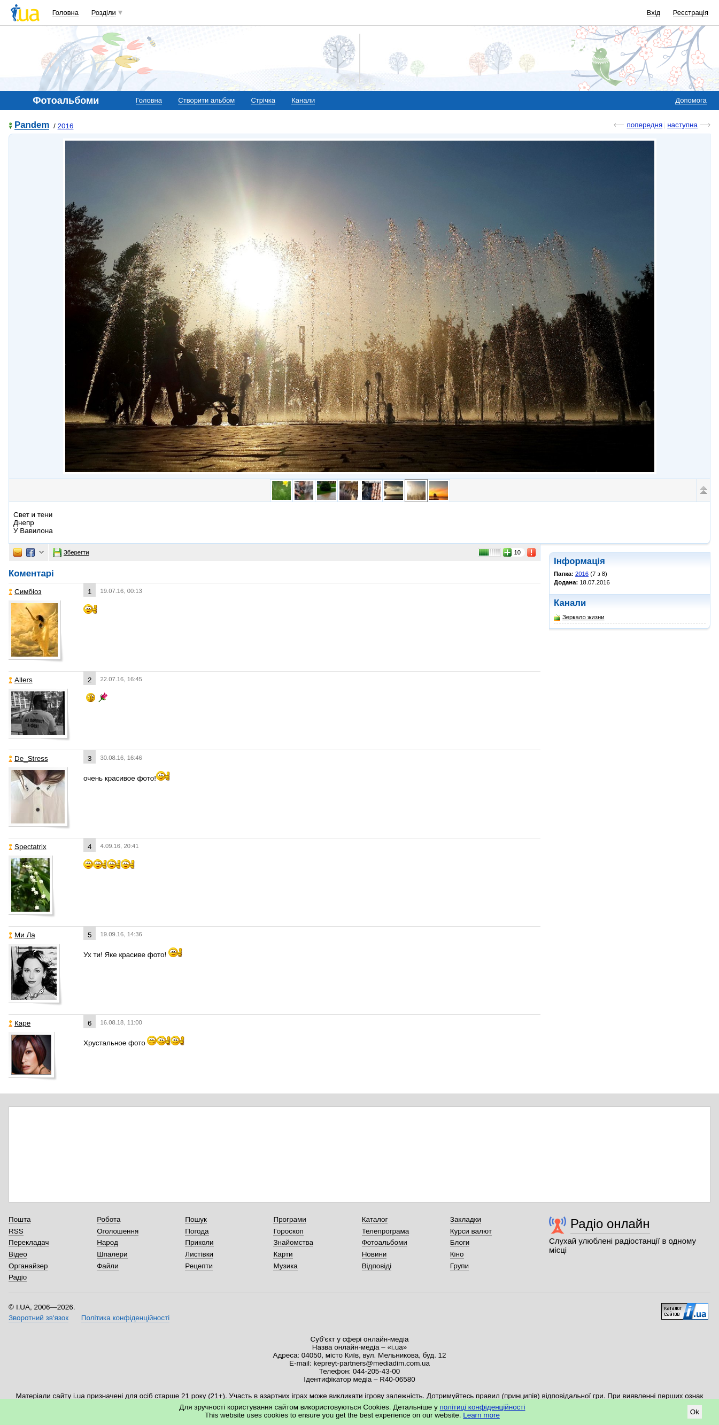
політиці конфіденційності (482, 1407)
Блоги (460, 1242)
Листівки (199, 1254)
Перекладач (29, 1242)
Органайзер (28, 1266)
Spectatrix (28, 847)
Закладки (465, 1219)
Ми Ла (22, 935)
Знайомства (293, 1242)
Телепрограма (385, 1231)
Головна (65, 13)
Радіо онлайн (610, 1223)
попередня (644, 125)
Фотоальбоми (384, 1242)
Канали (303, 100)
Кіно (457, 1254)
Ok (694, 1412)
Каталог (375, 1219)
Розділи (103, 13)
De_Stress (28, 758)
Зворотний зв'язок (38, 1318)
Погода (196, 1231)
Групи (459, 1266)
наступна (682, 125)
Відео (18, 1254)
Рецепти (199, 1266)
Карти (282, 1254)
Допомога (690, 100)
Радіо (18, 1277)
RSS (16, 1231)
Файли (108, 1266)
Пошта (19, 1219)
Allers (21, 680)
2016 (66, 126)
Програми (289, 1219)
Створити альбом (206, 100)
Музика (285, 1266)
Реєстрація (690, 13)
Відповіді (377, 1266)
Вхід (654, 13)
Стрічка (263, 100)
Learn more (481, 1415)
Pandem (31, 125)
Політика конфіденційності (125, 1318)
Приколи (199, 1242)
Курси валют (471, 1231)
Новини (374, 1254)
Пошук (196, 1219)
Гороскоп (288, 1231)
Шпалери (112, 1254)
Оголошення (117, 1231)
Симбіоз (25, 592)
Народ (107, 1242)
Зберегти (71, 552)
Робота (108, 1219)
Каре (19, 1023)
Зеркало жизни (579, 617)
